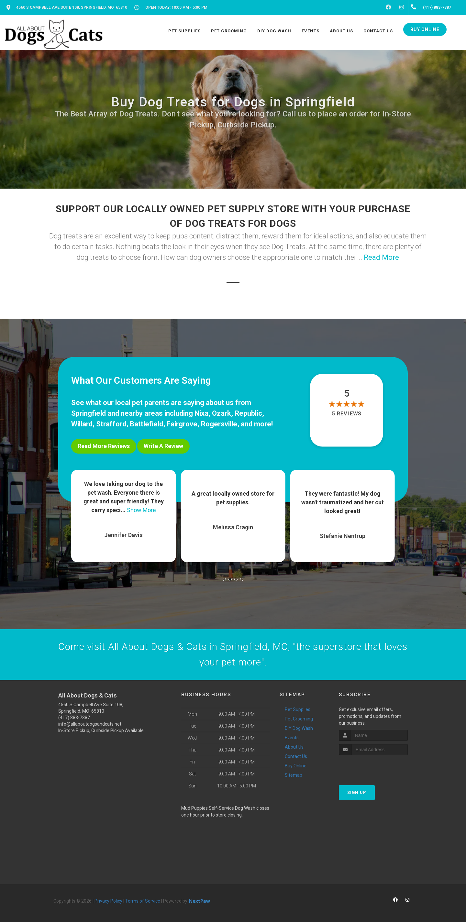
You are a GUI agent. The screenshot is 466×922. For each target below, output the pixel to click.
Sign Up (356, 792)
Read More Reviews (104, 446)
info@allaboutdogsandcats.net (89, 724)
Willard (82, 424)
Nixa (201, 413)
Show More (141, 510)
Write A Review (163, 446)
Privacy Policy (108, 901)
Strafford (111, 424)
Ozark (221, 413)
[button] (224, 579)
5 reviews (346, 414)
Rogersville (219, 424)
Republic (248, 413)
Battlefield (146, 424)
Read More (381, 257)
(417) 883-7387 (74, 717)
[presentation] (373, 767)
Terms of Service (142, 901)
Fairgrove (182, 424)
